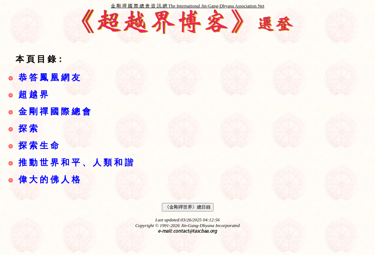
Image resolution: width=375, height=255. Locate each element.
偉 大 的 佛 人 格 (49, 179)
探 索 (28, 128)
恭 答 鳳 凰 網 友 (49, 77)
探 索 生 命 (38, 145)
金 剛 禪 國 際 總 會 (54, 111)
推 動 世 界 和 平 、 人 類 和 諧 (75, 162)
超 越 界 (33, 94)
